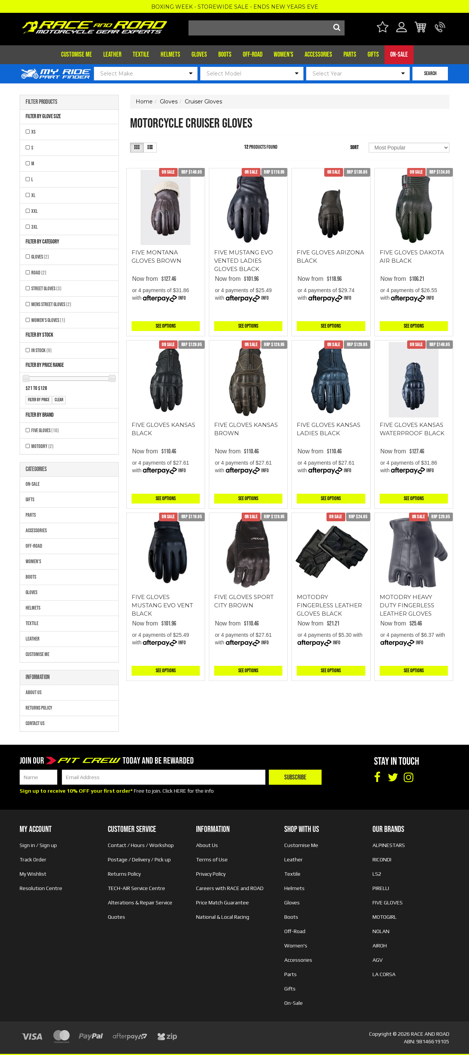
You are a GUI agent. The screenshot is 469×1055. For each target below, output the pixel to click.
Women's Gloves (48, 320)
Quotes (116, 917)
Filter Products (41, 102)
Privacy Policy (210, 874)
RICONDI (381, 859)
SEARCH (430, 73)
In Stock (41, 350)
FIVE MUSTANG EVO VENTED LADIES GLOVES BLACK (243, 261)
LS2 (376, 874)
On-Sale (399, 55)
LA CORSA (383, 974)
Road (38, 273)
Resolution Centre (41, 888)
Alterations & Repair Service (140, 902)
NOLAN (380, 931)
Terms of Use (212, 859)
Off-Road (252, 55)
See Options (166, 326)
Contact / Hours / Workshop (141, 845)
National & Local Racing (222, 917)
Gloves (199, 55)
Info (182, 298)
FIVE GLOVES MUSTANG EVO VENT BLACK (162, 605)
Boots (224, 55)
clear (59, 400)
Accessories (318, 55)
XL (33, 195)
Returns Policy (39, 708)
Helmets (170, 55)
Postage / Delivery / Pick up (139, 859)
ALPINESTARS (388, 845)
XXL (34, 211)
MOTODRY (42, 446)
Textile (141, 55)
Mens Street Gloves (51, 304)
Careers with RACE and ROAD (230, 888)
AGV (377, 960)
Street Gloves (46, 288)
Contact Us (35, 723)
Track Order (33, 859)
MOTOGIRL (384, 917)
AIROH (379, 946)
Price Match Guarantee (222, 902)
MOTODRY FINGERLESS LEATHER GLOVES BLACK (329, 605)
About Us (33, 692)
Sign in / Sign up (38, 845)
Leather (112, 55)
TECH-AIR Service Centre (136, 888)
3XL (34, 227)
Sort (354, 147)
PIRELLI (380, 888)
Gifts (373, 55)
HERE (180, 791)
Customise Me (76, 55)
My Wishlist (33, 874)
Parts (349, 55)
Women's (283, 55)
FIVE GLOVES (45, 430)
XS (33, 132)
